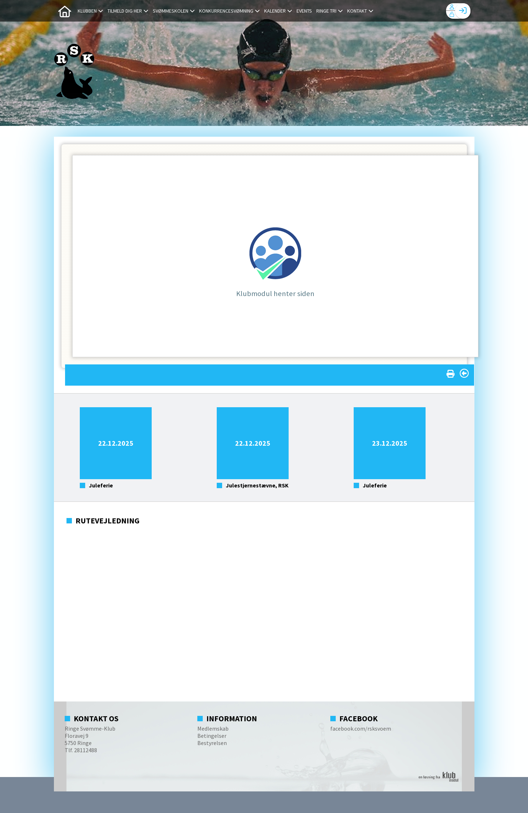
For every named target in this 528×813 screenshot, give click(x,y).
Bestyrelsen (212, 742)
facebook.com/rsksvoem (360, 728)
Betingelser (211, 735)
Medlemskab (213, 728)
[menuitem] (64, 11)
